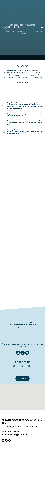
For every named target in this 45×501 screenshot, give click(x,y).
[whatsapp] (18, 353)
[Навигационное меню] (42, 27)
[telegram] (27, 353)
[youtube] (6, 440)
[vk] (3, 440)
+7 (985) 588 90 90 (10, 431)
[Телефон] (22, 353)
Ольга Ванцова (22, 366)
